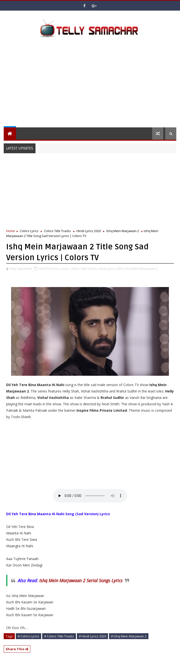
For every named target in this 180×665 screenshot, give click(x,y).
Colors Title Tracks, (84, 268)
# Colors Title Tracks (59, 636)
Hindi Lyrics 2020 (88, 231)
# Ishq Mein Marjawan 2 (128, 636)
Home (10, 231)
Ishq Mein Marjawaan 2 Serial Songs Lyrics (81, 580)
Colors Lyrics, (59, 268)
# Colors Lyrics (28, 636)
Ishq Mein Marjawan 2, (141, 268)
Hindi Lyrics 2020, (111, 268)
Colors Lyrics (29, 231)
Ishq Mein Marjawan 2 (122, 231)
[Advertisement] (92, 84)
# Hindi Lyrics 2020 (92, 636)
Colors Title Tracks (57, 231)
